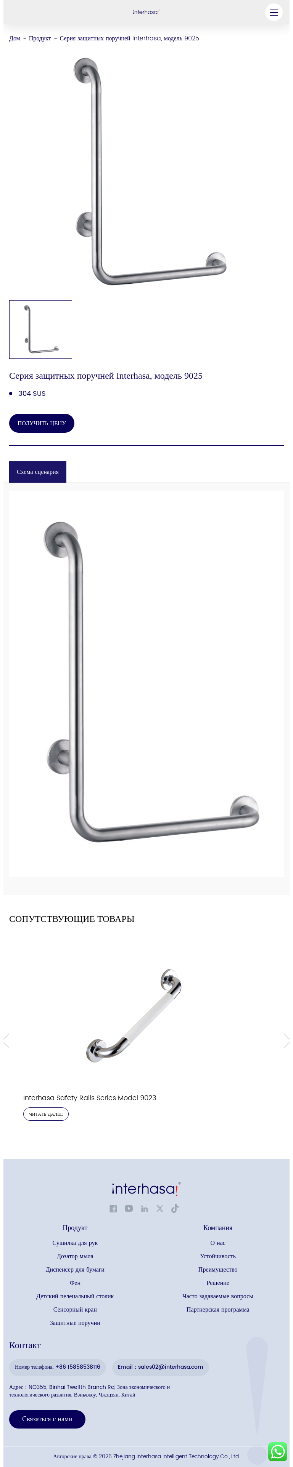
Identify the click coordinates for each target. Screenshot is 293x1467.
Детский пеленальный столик (75, 1296)
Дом (14, 38)
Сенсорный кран (75, 1310)
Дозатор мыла (75, 1256)
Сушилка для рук (75, 1243)
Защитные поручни (75, 1323)
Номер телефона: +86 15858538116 (57, 1367)
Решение (217, 1283)
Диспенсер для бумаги (75, 1270)
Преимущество (218, 1270)
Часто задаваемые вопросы (217, 1296)
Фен (75, 1283)
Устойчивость (218, 1256)
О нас (218, 1243)
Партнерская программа (218, 1310)
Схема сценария (38, 472)
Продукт (40, 38)
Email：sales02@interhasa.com (160, 1367)
